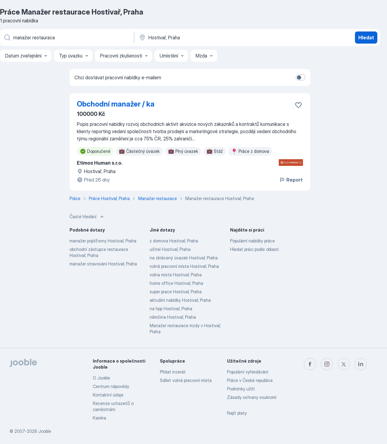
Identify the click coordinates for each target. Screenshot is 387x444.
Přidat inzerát (173, 371)
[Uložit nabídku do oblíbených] (298, 105)
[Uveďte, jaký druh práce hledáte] (66, 37)
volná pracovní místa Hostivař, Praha (184, 266)
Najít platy (237, 413)
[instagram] (327, 364)
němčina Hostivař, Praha (173, 317)
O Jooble (101, 377)
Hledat (366, 38)
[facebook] (310, 364)
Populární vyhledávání (247, 371)
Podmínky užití (241, 388)
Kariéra (99, 417)
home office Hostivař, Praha (176, 283)
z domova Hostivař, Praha (174, 240)
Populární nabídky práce (252, 240)
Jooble (44, 431)
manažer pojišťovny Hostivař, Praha (103, 240)
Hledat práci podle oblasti (254, 249)
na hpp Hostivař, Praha (171, 308)
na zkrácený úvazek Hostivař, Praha (184, 257)
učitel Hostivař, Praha (170, 249)
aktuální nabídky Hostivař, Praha (180, 300)
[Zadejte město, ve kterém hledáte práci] (201, 37)
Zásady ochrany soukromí (251, 397)
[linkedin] (361, 364)
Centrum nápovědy (111, 386)
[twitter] (344, 364)
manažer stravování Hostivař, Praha (103, 263)
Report (291, 180)
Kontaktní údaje (108, 394)
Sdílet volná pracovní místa (186, 380)
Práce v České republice (250, 380)
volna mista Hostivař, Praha (176, 274)
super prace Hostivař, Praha (176, 291)
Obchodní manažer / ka (115, 104)
